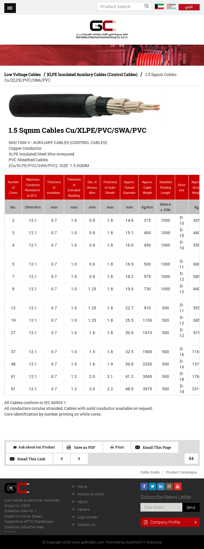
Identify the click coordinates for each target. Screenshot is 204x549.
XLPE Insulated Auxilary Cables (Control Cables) (92, 74)
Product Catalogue (181, 472)
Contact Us (86, 524)
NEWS (82, 501)
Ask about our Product (34, 447)
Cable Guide (150, 472)
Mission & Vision (90, 494)
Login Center (87, 517)
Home (82, 486)
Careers (83, 509)
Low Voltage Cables (22, 74)
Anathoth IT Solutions (144, 542)
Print (117, 447)
